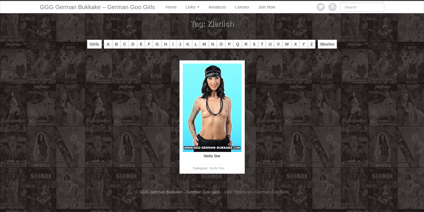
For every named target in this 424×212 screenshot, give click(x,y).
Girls (94, 44)
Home (171, 7)
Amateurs (217, 7)
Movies (327, 44)
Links (192, 7)
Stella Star (217, 168)
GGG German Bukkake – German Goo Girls (97, 7)
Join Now (266, 7)
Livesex (242, 7)
